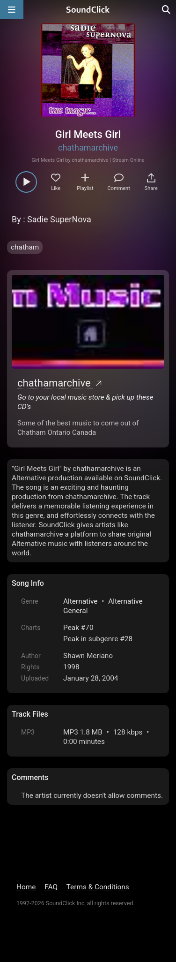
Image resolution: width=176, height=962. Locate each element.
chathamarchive (88, 147)
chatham (25, 247)
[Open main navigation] (11, 9)
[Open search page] (166, 9)
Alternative (80, 601)
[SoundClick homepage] (88, 9)
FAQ (51, 887)
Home (26, 887)
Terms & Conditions (97, 887)
